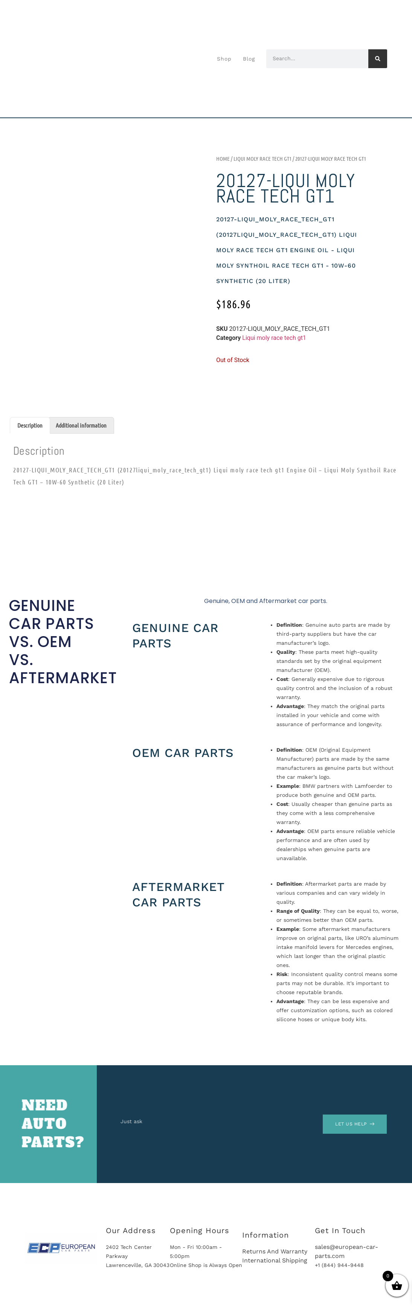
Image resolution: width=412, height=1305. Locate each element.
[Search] (377, 58)
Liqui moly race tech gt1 (262, 158)
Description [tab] (30, 425)
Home (223, 158)
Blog (249, 59)
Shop (224, 59)
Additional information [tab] (81, 425)
